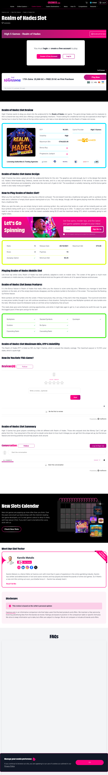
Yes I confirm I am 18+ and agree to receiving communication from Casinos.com (75, 772)
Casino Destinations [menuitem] (53, 6)
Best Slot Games (16, 12)
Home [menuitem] (12, 6)
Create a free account (48, 56)
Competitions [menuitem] (82, 6)
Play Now (92, 78)
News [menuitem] (66, 6)
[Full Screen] (102, 70)
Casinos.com (5, 12)
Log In (68, 56)
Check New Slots (11, 522)
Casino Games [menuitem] (37, 6)
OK (90, 762)
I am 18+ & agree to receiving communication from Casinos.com (80, 234)
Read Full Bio (11, 577)
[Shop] (86, 2)
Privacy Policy (9, 766)
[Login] (102, 2)
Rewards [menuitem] (94, 6)
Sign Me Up (97, 229)
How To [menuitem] (73, 6)
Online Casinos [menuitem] (23, 6)
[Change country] (93, 2)
